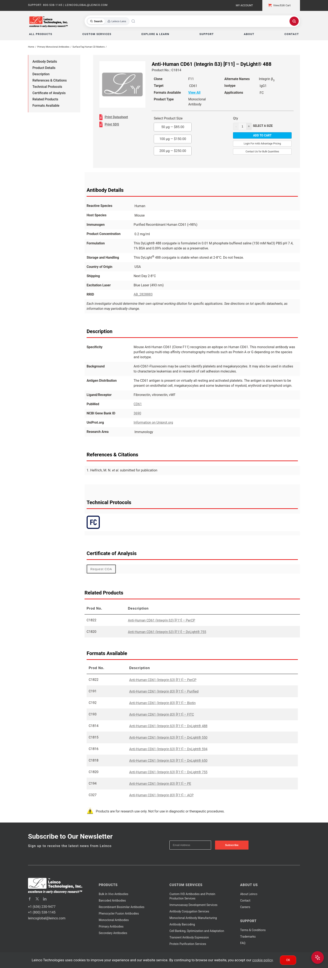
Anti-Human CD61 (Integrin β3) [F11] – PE (160, 784)
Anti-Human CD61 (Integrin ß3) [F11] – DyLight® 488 (168, 726)
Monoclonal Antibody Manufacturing (193, 918)
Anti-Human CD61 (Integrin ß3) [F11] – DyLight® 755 (167, 632)
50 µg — (172, 127)
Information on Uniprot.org (153, 422)
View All (194, 93)
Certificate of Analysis (49, 93)
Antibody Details (44, 62)
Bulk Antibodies (113, 894)
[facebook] (29, 899)
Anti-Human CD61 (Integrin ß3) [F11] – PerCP (161, 620)
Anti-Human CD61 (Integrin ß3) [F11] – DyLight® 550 (168, 738)
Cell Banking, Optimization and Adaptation (196, 931)
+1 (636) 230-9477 (41, 907)
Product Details (43, 68)
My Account (244, 5)
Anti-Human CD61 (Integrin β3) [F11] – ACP (161, 795)
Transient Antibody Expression (189, 937)
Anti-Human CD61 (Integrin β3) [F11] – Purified (164, 691)
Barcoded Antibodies (112, 900)
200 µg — (172, 151)
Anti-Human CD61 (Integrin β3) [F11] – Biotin (162, 703)
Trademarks (248, 936)
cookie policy (262, 960)
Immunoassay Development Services (193, 905)
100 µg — (172, 139)
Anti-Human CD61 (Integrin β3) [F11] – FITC (161, 714)
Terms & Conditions (253, 930)
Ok (288, 960)
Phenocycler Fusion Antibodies (119, 913)
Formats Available (45, 106)
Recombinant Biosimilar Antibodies (121, 907)
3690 (137, 413)
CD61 (138, 404)
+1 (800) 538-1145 (41, 912)
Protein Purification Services (187, 944)
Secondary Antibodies (113, 933)
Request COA (101, 569)
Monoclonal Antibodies (114, 920)
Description (41, 74)
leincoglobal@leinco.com (46, 918)
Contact (245, 900)
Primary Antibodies (111, 926)
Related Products (45, 99)
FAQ (242, 943)
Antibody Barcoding (182, 924)
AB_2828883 (143, 294)
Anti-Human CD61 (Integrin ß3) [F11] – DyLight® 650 (168, 761)
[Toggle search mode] (108, 21)
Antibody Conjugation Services (189, 911)
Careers (245, 907)
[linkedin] (44, 899)
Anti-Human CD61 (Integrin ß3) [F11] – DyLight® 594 (168, 749)
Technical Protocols (47, 87)
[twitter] (37, 899)
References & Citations (49, 80)
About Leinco (248, 894)
